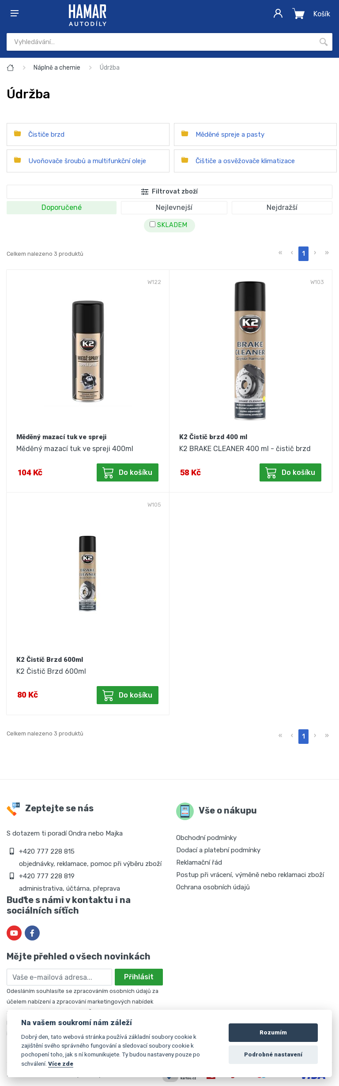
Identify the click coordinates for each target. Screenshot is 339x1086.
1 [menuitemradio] (303, 254)
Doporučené (61, 207)
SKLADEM (168, 225)
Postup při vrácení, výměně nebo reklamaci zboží (250, 875)
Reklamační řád (199, 862)
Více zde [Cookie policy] (60, 1063)
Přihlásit (139, 977)
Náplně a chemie (57, 67)
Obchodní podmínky (206, 838)
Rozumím (273, 1032)
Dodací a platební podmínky (218, 850)
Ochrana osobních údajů (213, 887)
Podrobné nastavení (273, 1054)
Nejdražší (282, 207)
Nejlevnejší (174, 207)
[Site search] (161, 42)
